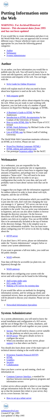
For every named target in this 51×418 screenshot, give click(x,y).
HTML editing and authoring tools (22, 149)
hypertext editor (26, 151)
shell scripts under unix (17, 281)
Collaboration (12, 365)
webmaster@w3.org (9, 411)
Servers (10, 331)
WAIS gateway (13, 269)
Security (10, 362)
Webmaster (11, 53)
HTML (10, 357)
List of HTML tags (15, 132)
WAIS (9, 257)
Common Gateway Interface (19, 376)
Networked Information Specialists (22, 305)
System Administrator (16, 55)
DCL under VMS (14, 283)
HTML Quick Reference (17, 127)
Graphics (10, 360)
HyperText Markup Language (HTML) (24, 146)
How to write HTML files (18, 122)
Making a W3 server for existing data (23, 286)
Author (10, 50)
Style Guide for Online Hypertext (21, 84)
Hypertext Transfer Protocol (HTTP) (22, 355)
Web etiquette (12, 96)
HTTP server (12, 236)
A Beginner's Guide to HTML (20, 112)
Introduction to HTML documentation (23, 117)
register (10, 343)
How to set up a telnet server (19, 398)
